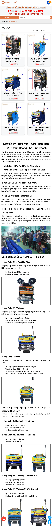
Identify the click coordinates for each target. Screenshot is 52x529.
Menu (5, 17)
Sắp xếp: (35, 31)
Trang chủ (4, 21)
